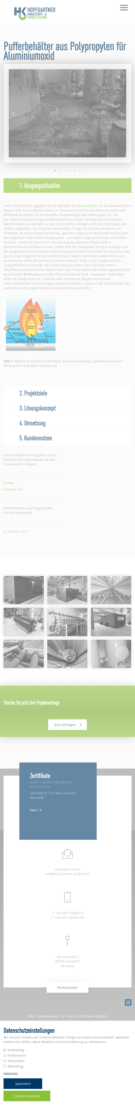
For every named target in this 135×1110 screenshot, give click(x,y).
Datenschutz (11, 1073)
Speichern (22, 1084)
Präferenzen (17, 1055)
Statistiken (16, 1061)
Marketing (15, 1066)
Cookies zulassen (27, 1096)
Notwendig (16, 1050)
